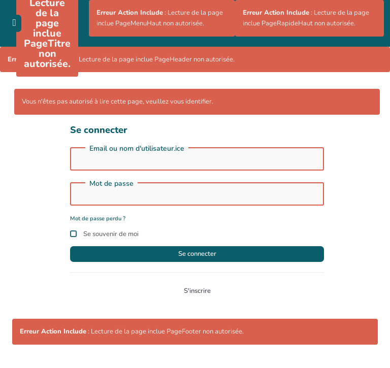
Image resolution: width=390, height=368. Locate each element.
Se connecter (197, 253)
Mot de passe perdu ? (97, 218)
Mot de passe (111, 183)
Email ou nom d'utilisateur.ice (136, 148)
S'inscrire (197, 290)
